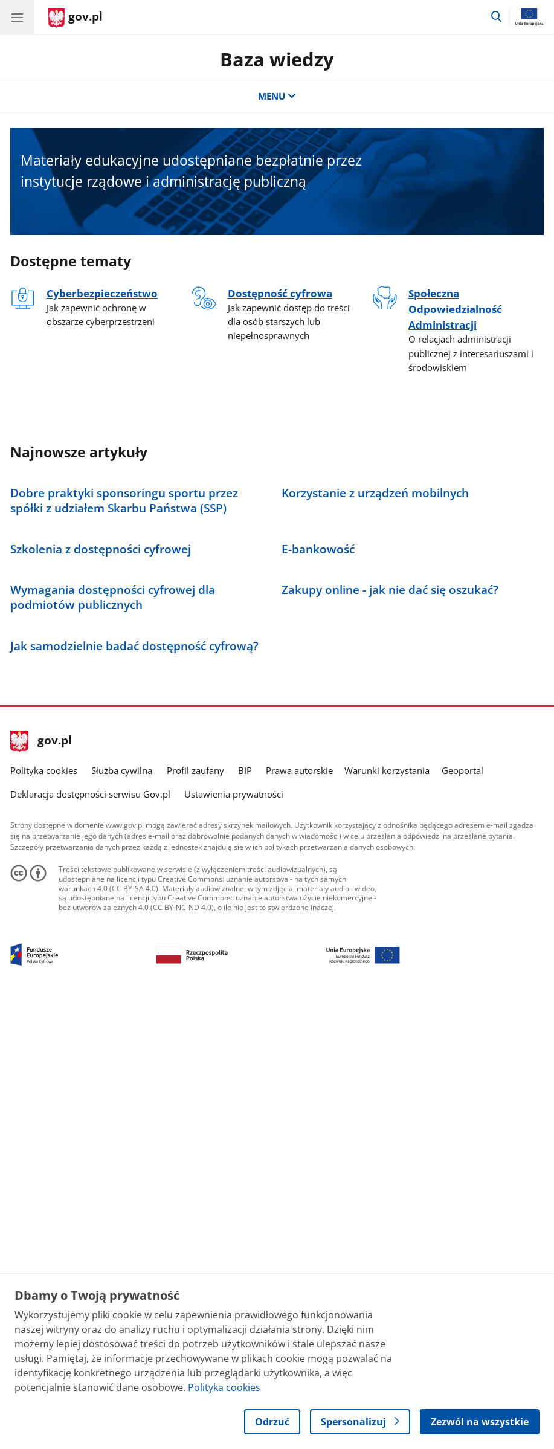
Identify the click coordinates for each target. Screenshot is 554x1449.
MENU (277, 96)
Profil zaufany (195, 1211)
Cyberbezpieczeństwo (102, 293)
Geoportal (462, 1211)
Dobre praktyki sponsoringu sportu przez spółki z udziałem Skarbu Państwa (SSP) (124, 611)
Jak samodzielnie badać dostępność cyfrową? (134, 1086)
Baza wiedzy (277, 59)
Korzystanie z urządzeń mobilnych (375, 603)
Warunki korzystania (387, 1211)
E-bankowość (318, 769)
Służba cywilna (121, 1211)
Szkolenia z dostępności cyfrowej (100, 769)
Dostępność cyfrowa (280, 293)
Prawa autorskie (299, 1211)
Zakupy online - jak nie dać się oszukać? (390, 920)
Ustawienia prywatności (233, 1235)
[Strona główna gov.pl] (75, 18)
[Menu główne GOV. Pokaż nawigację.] (17, 17)
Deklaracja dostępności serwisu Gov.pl (90, 1235)
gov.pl (41, 1182)
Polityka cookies (43, 1211)
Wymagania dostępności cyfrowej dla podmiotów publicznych (112, 928)
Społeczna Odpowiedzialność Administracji (455, 309)
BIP (245, 1211)
